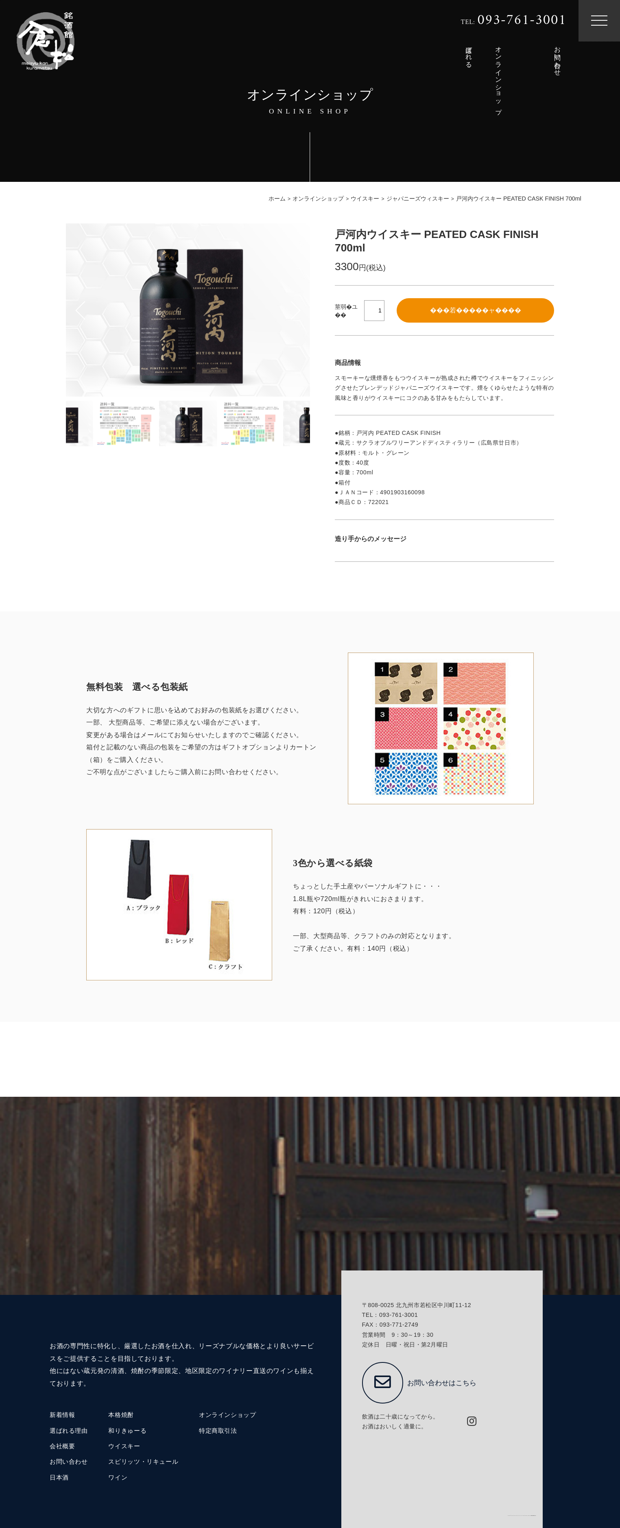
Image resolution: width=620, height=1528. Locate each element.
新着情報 (62, 1414)
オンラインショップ (227, 1414)
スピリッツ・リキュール (143, 1461)
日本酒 (59, 1477)
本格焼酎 (120, 1414)
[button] (305, 310)
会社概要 (62, 1446)
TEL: (513, 20)
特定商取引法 (218, 1430)
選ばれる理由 (69, 1430)
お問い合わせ (69, 1461)
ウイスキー (124, 1446)
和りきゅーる (127, 1430)
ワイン (117, 1477)
